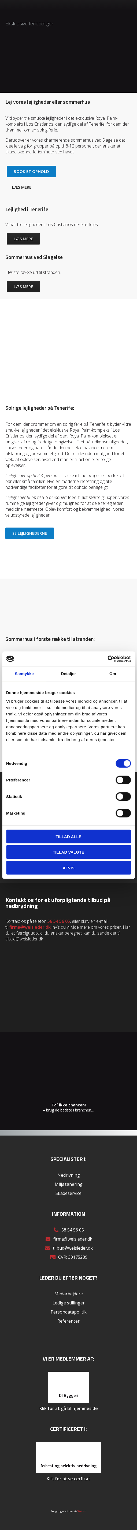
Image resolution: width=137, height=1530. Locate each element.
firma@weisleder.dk (30, 927)
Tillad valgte (68, 852)
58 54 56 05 (58, 921)
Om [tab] (112, 673)
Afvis (68, 867)
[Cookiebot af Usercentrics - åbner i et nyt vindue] (107, 658)
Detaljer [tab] (68, 673)
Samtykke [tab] (24, 673)
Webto (81, 1511)
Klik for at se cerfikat (68, 1479)
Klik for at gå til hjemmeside (68, 1408)
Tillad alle (68, 836)
